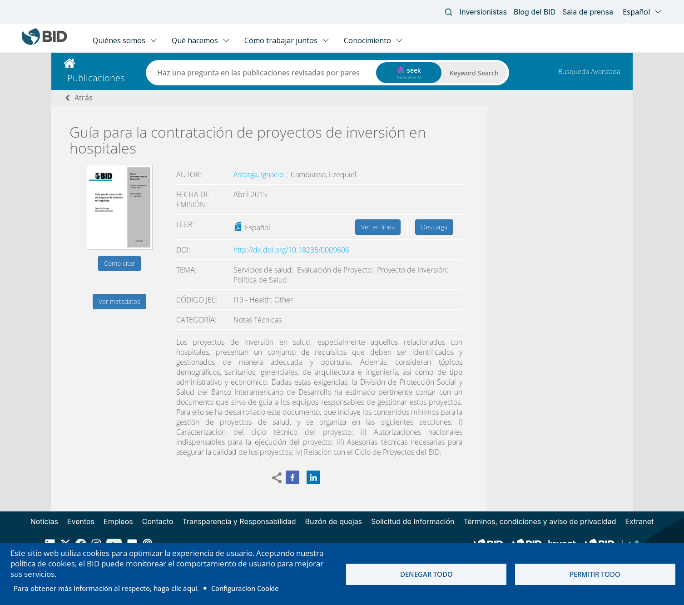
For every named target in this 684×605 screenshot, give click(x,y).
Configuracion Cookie (245, 588)
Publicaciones (95, 78)
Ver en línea (378, 227)
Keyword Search (474, 73)
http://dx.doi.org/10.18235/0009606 (291, 250)
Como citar (119, 263)
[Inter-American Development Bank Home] (44, 43)
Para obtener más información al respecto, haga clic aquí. (106, 588)
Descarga (434, 227)
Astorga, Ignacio (259, 174)
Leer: (185, 224)
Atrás (83, 98)
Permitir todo (595, 574)
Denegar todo (426, 574)
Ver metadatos (119, 301)
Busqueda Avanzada (589, 71)
